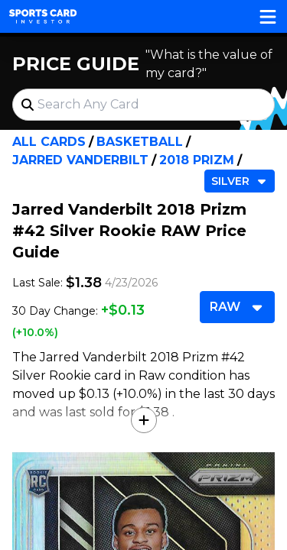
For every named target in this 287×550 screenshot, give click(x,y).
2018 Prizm (196, 160)
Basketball (139, 141)
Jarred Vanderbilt (80, 160)
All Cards (49, 141)
